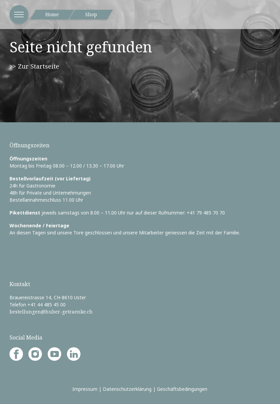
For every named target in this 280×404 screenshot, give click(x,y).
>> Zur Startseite (34, 66)
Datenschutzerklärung (127, 389)
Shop (91, 14)
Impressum (84, 389)
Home (52, 14)
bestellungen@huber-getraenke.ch (51, 311)
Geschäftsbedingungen (182, 389)
